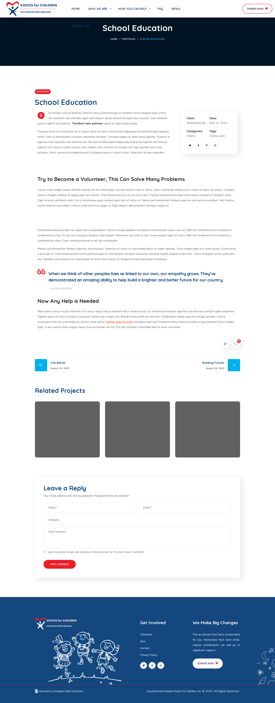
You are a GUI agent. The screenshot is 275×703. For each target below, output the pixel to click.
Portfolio (128, 39)
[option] (67, 432)
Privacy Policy (148, 655)
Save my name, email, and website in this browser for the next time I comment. (96, 552)
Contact (145, 648)
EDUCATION (43, 91)
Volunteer (146, 634)
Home (114, 39)
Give (143, 641)
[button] (257, 9)
